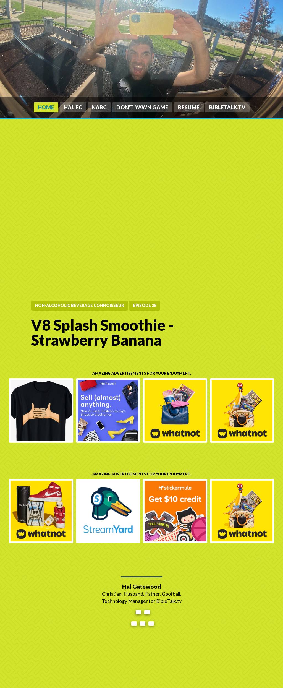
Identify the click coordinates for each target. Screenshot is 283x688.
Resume (189, 107)
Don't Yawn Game (142, 107)
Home (46, 107)
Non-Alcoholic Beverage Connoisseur (79, 305)
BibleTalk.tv (227, 107)
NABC (99, 107)
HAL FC (73, 107)
